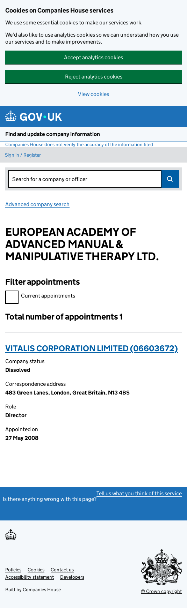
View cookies (93, 94)
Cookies (36, 569)
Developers (72, 577)
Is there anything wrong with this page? (49, 499)
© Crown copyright (161, 591)
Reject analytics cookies (93, 76)
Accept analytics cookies (93, 57)
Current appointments (40, 296)
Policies (13, 569)
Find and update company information (52, 134)
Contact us (62, 569)
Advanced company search (37, 204)
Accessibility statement (29, 577)
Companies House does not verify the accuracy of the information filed (79, 144)
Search (170, 179)
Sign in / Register (23, 155)
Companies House (42, 589)
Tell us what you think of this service (139, 493)
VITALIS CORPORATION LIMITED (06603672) (91, 348)
